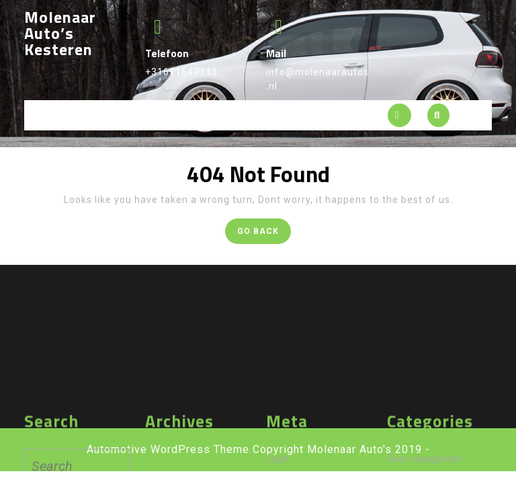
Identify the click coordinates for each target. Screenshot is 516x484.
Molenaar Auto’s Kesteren (60, 33)
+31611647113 (181, 72)
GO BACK (264, 233)
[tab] (399, 115)
